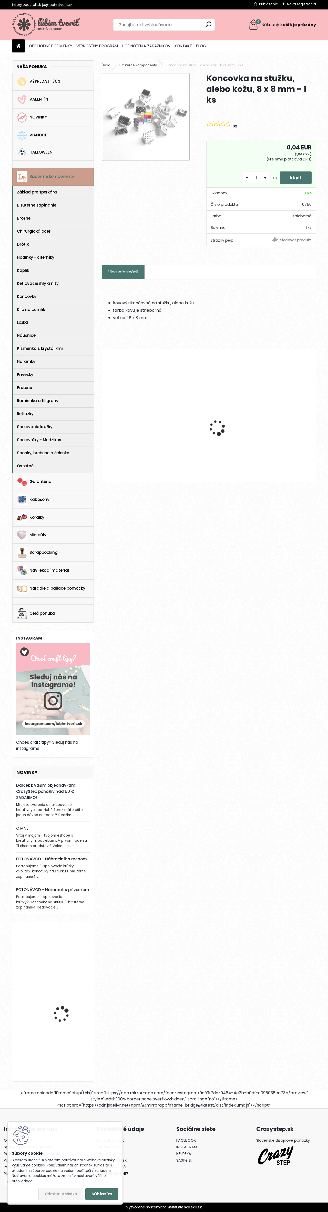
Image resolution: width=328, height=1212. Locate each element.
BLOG (201, 46)
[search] (208, 24)
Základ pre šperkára (37, 192)
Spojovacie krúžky (35, 426)
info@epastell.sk (26, 4)
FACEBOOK (186, 1140)
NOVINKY (32, 117)
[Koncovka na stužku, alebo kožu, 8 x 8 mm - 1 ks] (146, 117)
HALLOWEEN (35, 152)
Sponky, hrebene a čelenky (43, 453)
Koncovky (26, 296)
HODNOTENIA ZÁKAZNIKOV (146, 46)
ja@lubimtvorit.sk (57, 4)
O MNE (22, 828)
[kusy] (256, 177)
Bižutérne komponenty (45, 176)
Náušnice (26, 335)
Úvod (106, 65)
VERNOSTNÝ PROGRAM (97, 46)
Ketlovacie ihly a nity (38, 283)
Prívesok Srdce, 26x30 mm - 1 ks (207, 435)
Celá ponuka (36, 613)
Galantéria (34, 481)
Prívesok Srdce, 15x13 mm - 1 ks (281, 435)
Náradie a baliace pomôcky (51, 588)
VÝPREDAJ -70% (39, 81)
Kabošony (33, 499)
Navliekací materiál (43, 570)
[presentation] (104, 419)
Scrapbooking (37, 552)
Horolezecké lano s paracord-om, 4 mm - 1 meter (67, 951)
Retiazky (25, 413)
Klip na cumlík (31, 309)
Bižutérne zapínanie (36, 205)
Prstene (24, 387)
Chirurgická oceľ (33, 231)
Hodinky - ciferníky (35, 257)
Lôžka (22, 322)
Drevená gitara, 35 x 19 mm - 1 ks (66, 998)
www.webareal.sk (185, 1207)
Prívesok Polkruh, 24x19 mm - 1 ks (135, 435)
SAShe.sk (184, 1160)
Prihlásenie (268, 4)
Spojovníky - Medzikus (39, 439)
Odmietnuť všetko (61, 1194)
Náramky (26, 361)
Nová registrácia (301, 4)
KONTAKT (183, 46)
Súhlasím (101, 1194)
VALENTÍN (32, 99)
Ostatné (25, 466)
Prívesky (25, 374)
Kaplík (23, 270)
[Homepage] (18, 46)
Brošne (23, 218)
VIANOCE (32, 135)
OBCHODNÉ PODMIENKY (50, 46)
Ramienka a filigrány (37, 400)
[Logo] (47, 25)
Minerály (31, 535)
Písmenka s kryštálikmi (40, 348)
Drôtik (23, 244)
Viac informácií (123, 272)
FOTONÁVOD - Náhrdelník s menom (51, 859)
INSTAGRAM (186, 1147)
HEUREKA (183, 1153)
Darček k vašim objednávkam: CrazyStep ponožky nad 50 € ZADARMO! (46, 791)
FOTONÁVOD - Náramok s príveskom (52, 889)
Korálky (30, 517)
